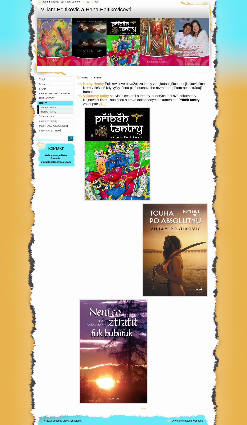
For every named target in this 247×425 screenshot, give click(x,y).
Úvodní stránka (51, 1)
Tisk (96, 1)
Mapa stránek (72, 1)
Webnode (197, 420)
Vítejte (84, 77)
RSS (87, 1)
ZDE (102, 104)
